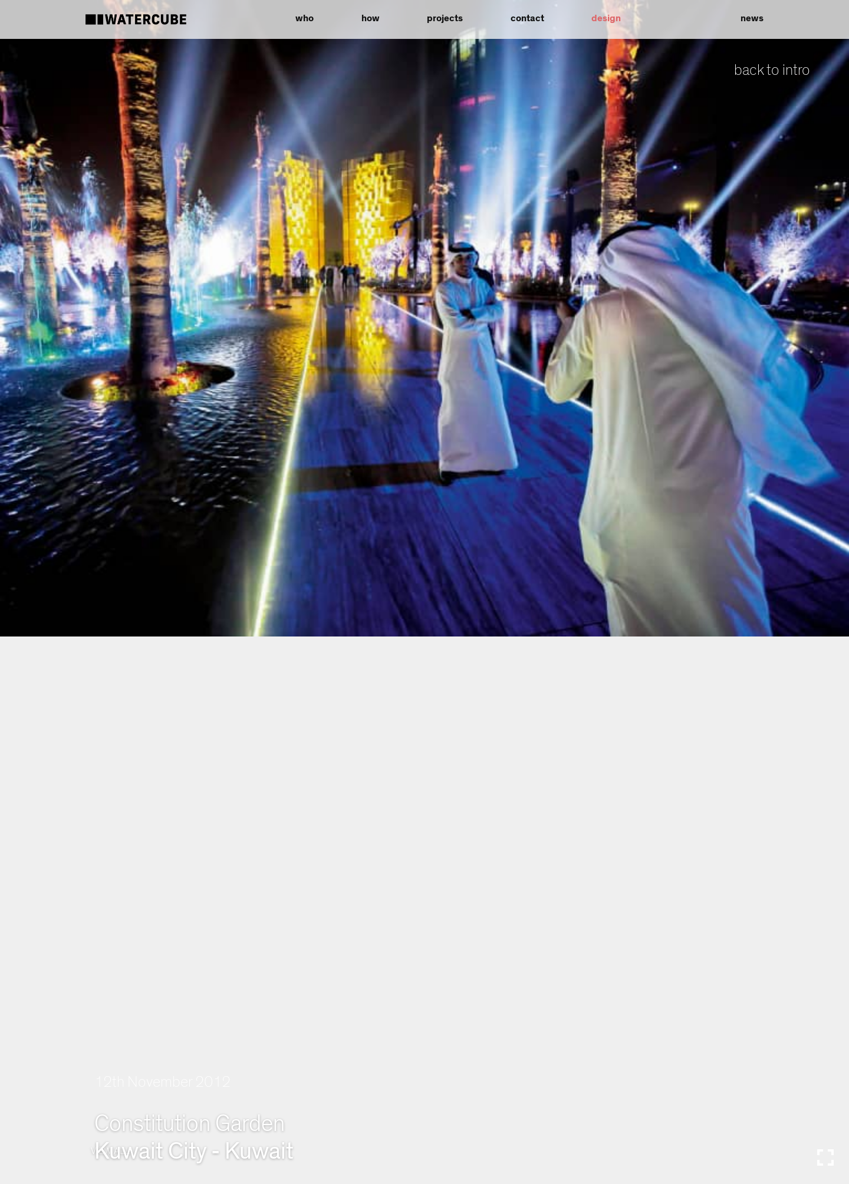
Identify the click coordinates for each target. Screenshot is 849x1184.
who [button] (304, 18)
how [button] (370, 18)
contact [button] (527, 18)
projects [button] (445, 18)
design (606, 18)
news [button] (752, 18)
